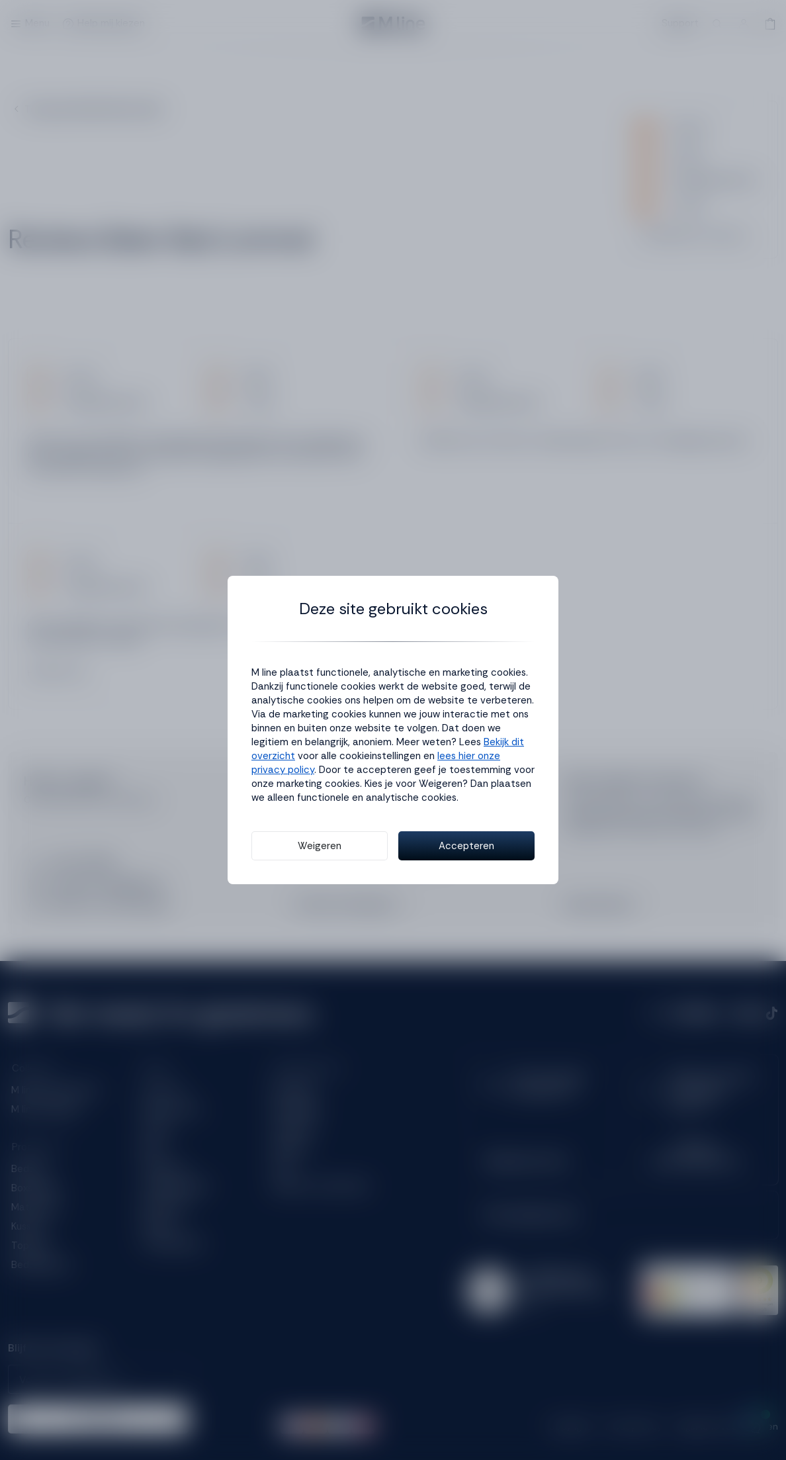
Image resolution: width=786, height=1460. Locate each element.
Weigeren (319, 845)
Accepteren (466, 845)
